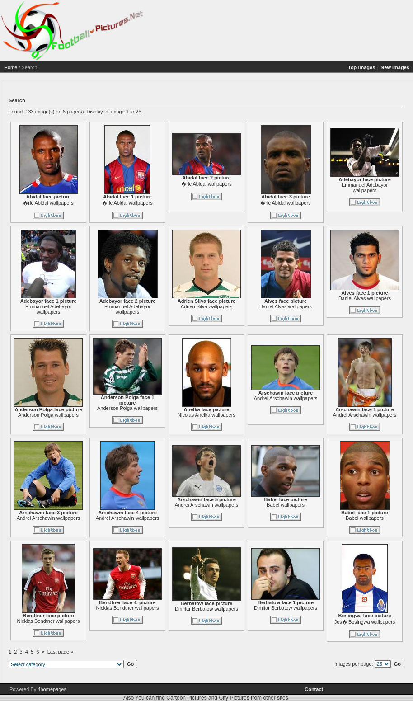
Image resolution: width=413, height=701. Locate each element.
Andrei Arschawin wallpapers (320, 398)
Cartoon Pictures (186, 698)
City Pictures (234, 698)
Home (45, 67)
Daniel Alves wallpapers (320, 306)
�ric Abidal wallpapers (83, 203)
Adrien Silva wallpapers (241, 306)
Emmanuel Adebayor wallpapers (83, 309)
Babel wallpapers (320, 505)
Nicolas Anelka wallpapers (241, 415)
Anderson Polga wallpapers (83, 415)
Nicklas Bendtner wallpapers (83, 621)
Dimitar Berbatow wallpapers (241, 609)
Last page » (95, 651)
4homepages (52, 689)
